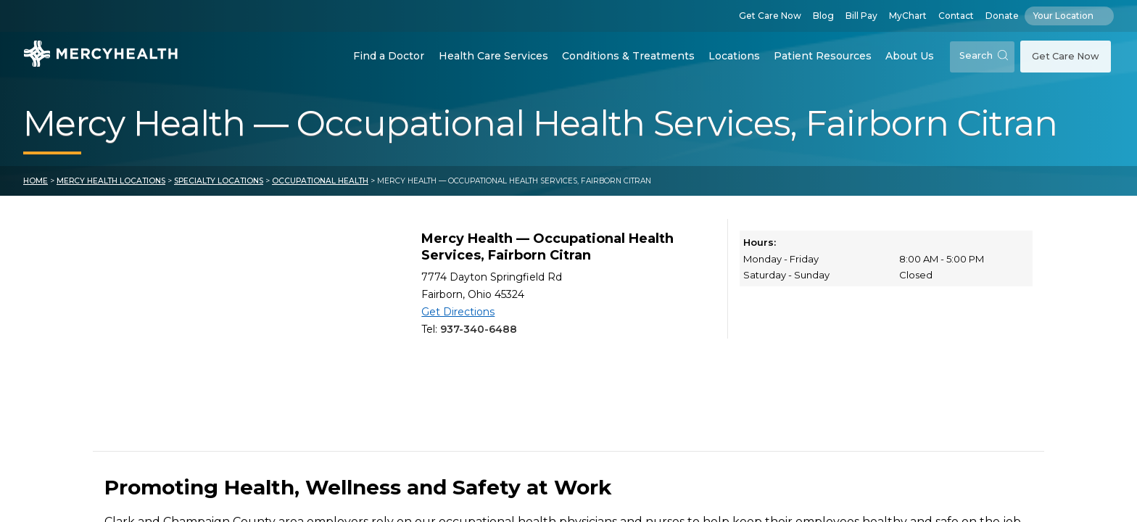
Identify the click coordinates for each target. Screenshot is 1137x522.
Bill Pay (861, 15)
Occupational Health (320, 181)
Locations (734, 55)
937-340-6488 (478, 329)
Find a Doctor (388, 55)
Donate (1002, 15)
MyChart (908, 15)
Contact (956, 15)
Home (35, 181)
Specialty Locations (218, 181)
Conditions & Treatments (628, 55)
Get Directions (458, 311)
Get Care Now (770, 15)
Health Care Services (493, 55)
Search (983, 55)
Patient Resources (823, 55)
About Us (909, 55)
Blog (823, 15)
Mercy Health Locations (111, 181)
